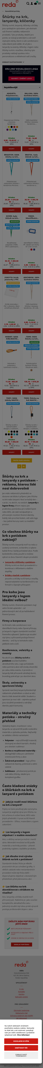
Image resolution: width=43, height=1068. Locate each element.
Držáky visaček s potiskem (17, 575)
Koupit (11, 149)
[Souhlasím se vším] (21, 1041)
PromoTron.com (29, 1066)
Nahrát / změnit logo (21, 78)
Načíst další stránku (21, 460)
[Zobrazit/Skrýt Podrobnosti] (21, 1055)
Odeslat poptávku (21, 944)
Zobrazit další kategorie (12, 62)
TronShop (19, 1066)
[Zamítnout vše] (21, 1048)
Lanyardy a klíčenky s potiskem (20, 562)
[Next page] (19, 466)
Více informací (23, 1035)
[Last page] (24, 466)
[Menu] (39, 3)
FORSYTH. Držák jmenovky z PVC (12, 278)
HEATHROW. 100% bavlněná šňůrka (31, 278)
